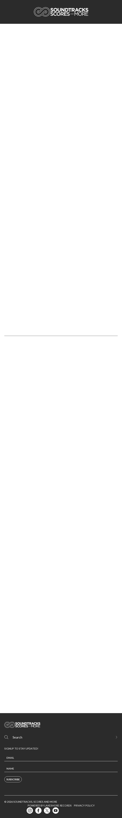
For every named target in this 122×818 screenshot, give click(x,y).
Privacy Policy (84, 805)
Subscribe (13, 779)
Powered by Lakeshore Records (50, 805)
